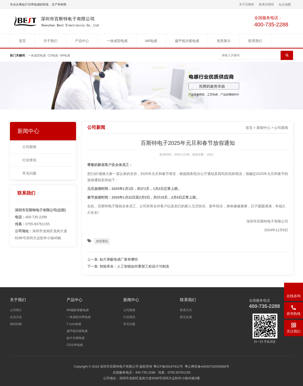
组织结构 (16, 324)
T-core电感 (74, 324)
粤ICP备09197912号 (168, 366)
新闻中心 (28, 131)
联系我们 (255, 41)
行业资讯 (29, 160)
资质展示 (224, 41)
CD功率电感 (75, 345)
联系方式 (186, 310)
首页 (22, 41)
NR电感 (151, 41)
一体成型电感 (117, 41)
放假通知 (102, 241)
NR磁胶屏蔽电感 (78, 310)
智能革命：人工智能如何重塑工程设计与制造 (134, 266)
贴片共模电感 (76, 338)
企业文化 (16, 317)
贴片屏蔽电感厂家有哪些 (119, 259)
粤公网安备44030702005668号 (207, 366)
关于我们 (50, 41)
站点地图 (285, 4)
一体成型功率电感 (78, 317)
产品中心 (82, 41)
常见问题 (29, 173)
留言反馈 (186, 317)
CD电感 (53, 55)
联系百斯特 (266, 4)
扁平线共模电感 (187, 41)
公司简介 (16, 310)
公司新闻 (29, 147)
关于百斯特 (246, 4)
